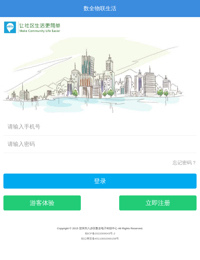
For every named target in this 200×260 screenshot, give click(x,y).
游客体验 (42, 203)
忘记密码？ (185, 162)
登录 (100, 181)
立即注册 (158, 203)
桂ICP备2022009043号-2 (100, 233)
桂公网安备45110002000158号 (100, 238)
